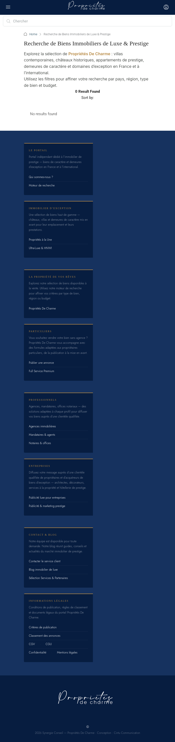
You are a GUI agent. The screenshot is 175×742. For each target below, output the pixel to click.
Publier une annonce (41, 363)
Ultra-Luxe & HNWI (40, 248)
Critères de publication (42, 627)
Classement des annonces (44, 635)
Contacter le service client (44, 561)
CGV (32, 644)
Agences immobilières (42, 426)
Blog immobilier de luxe (43, 569)
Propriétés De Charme (89, 53)
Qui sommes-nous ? (41, 177)
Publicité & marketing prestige (47, 506)
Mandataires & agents (42, 435)
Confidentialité (37, 652)
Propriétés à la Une (40, 239)
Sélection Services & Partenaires (48, 578)
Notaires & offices (40, 443)
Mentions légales (67, 652)
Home (33, 34)
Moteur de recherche (42, 185)
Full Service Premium (41, 371)
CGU (49, 644)
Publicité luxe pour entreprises (47, 497)
